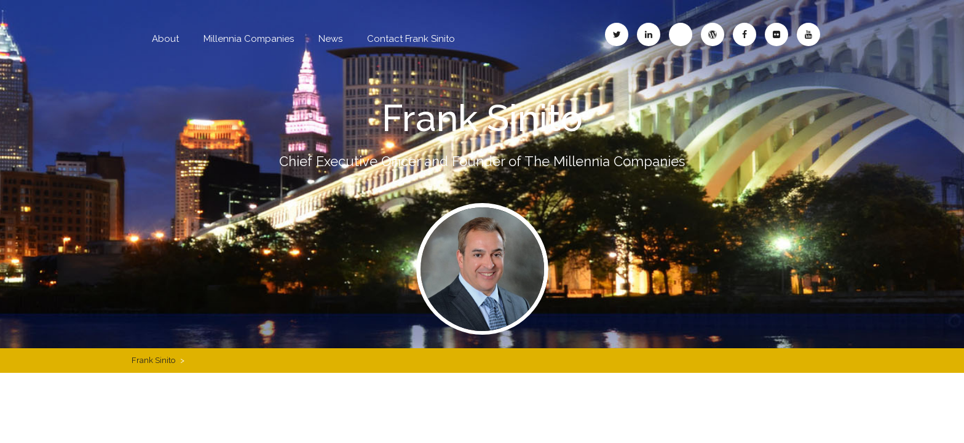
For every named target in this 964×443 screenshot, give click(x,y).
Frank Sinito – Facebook (744, 34)
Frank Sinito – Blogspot (680, 34)
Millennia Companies (248, 38)
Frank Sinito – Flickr (776, 34)
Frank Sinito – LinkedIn (648, 34)
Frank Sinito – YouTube (808, 34)
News (330, 38)
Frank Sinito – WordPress (712, 34)
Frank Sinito (482, 118)
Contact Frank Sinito (411, 38)
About (165, 38)
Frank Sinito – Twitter (616, 34)
